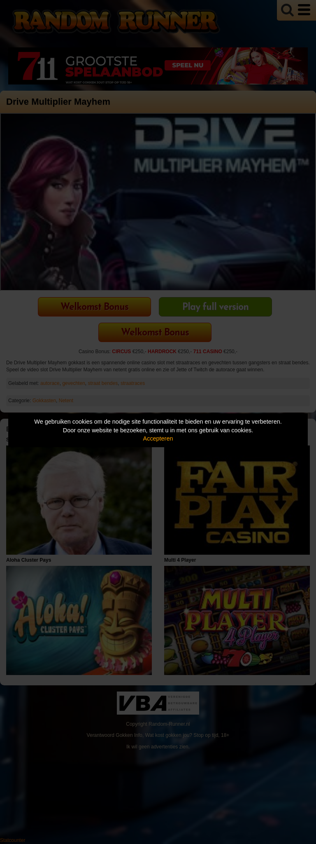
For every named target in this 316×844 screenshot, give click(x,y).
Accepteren (158, 438)
